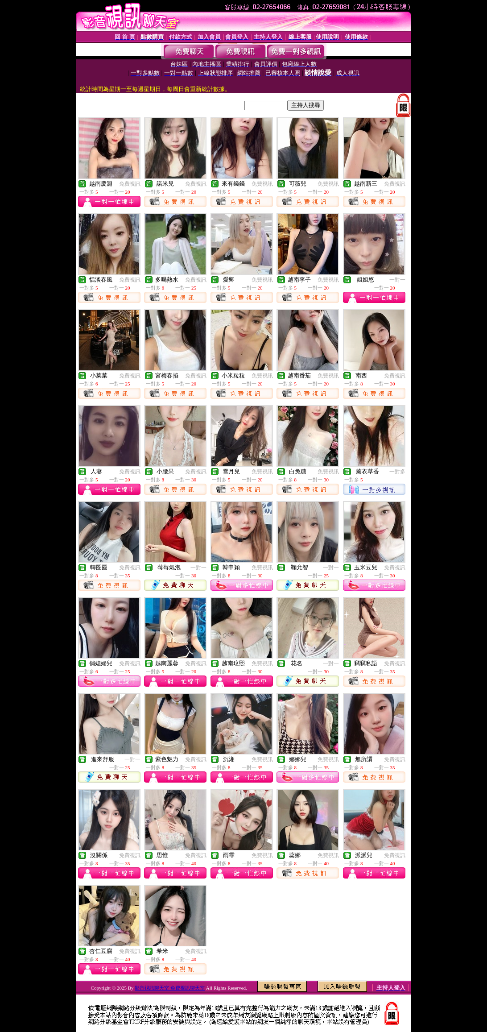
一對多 (397, 471)
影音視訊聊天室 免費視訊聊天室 (170, 988)
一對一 (397, 280)
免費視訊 (129, 184)
